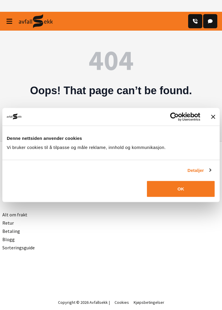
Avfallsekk (99, 302)
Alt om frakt (14, 215)
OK (181, 188)
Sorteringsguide (18, 248)
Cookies (122, 302)
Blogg (8, 239)
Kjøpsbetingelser (149, 302)
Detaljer (196, 170)
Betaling (11, 231)
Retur (8, 223)
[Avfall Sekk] (36, 21)
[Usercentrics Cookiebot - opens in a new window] (174, 116)
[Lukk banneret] (213, 117)
